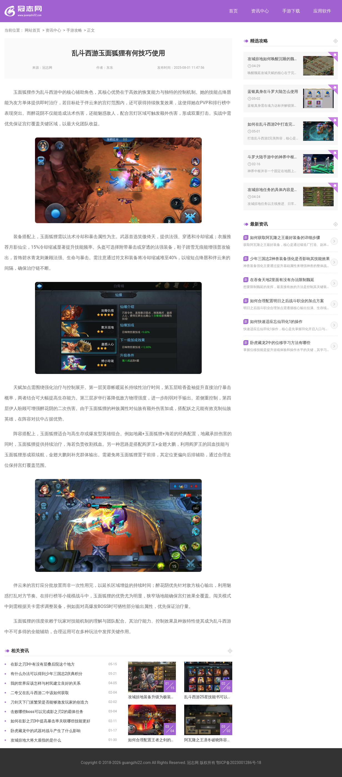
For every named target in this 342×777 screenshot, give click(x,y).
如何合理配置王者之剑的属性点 (152, 740)
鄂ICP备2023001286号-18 (238, 762)
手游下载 (291, 11)
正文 (91, 30)
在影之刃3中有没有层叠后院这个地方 (43, 664)
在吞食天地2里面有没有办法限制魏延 (278, 279)
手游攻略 (74, 30)
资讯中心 (260, 11)
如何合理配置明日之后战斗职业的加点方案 (283, 300)
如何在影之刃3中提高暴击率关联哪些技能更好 (51, 721)
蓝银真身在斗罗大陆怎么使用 (273, 91)
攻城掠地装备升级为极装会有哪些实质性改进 (152, 697)
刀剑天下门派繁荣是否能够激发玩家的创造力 (49, 702)
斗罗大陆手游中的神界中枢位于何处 (273, 157)
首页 (233, 11)
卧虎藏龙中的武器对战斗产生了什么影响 (46, 730)
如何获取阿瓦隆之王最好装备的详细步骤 (281, 237)
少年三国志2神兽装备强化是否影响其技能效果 (286, 258)
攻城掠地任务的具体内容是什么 (273, 189)
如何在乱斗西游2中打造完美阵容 (273, 124)
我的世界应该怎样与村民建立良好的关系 (46, 683)
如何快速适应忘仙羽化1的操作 (273, 321)
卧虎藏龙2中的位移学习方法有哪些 (277, 342)
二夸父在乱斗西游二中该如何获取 (40, 693)
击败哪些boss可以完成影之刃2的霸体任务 (47, 711)
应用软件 (322, 11)
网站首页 (32, 30)
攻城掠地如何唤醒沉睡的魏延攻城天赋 (273, 59)
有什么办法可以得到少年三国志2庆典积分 (47, 673)
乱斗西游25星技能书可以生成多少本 (208, 697)
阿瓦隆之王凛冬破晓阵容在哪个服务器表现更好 (208, 740)
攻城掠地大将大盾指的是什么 (36, 740)
